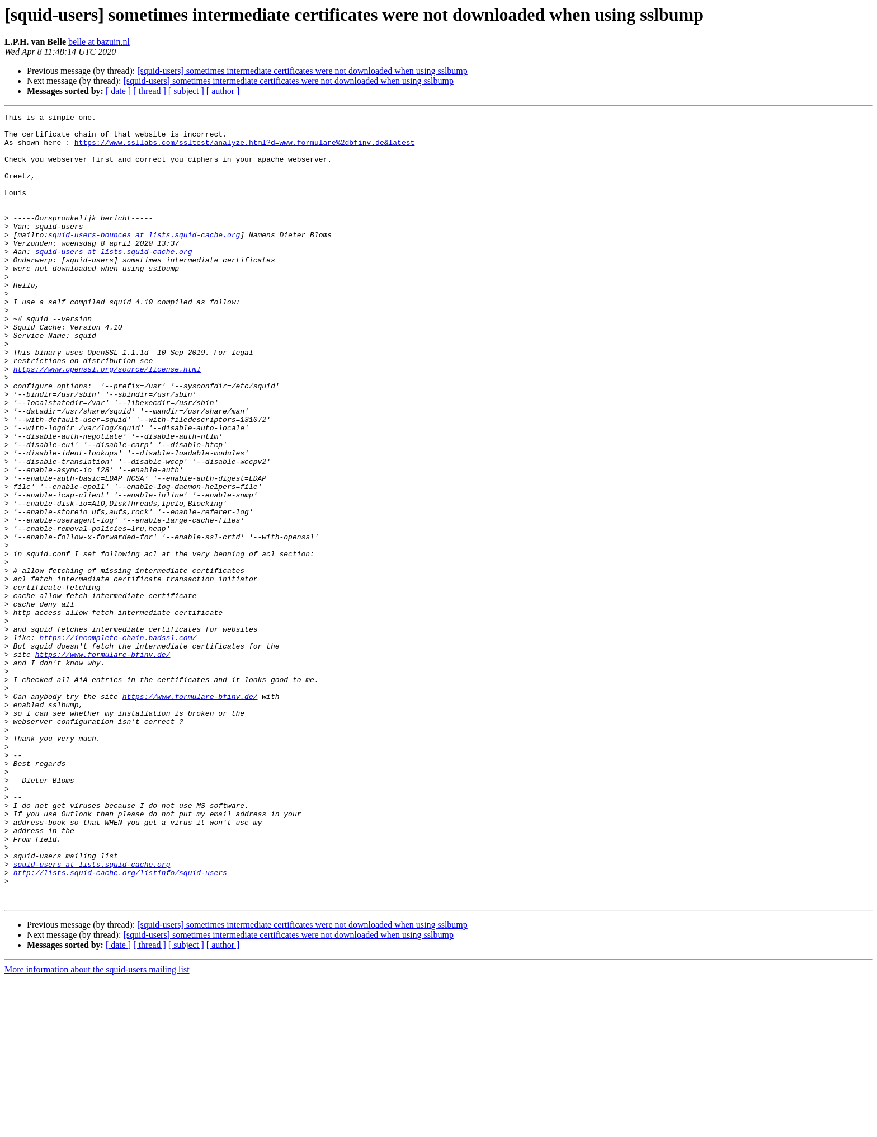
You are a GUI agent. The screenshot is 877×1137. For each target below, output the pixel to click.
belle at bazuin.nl (99, 41)
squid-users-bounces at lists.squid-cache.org (144, 260)
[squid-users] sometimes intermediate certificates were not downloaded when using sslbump (302, 71)
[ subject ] (186, 91)
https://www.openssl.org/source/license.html (107, 421)
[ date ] (118, 91)
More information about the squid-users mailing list (97, 1127)
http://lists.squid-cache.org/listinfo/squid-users (120, 1025)
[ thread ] (149, 91)
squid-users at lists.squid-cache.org (113, 280)
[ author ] (223, 91)
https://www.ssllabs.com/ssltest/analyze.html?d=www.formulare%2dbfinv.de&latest (244, 149)
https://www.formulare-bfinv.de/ (103, 763)
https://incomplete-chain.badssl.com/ (117, 743)
